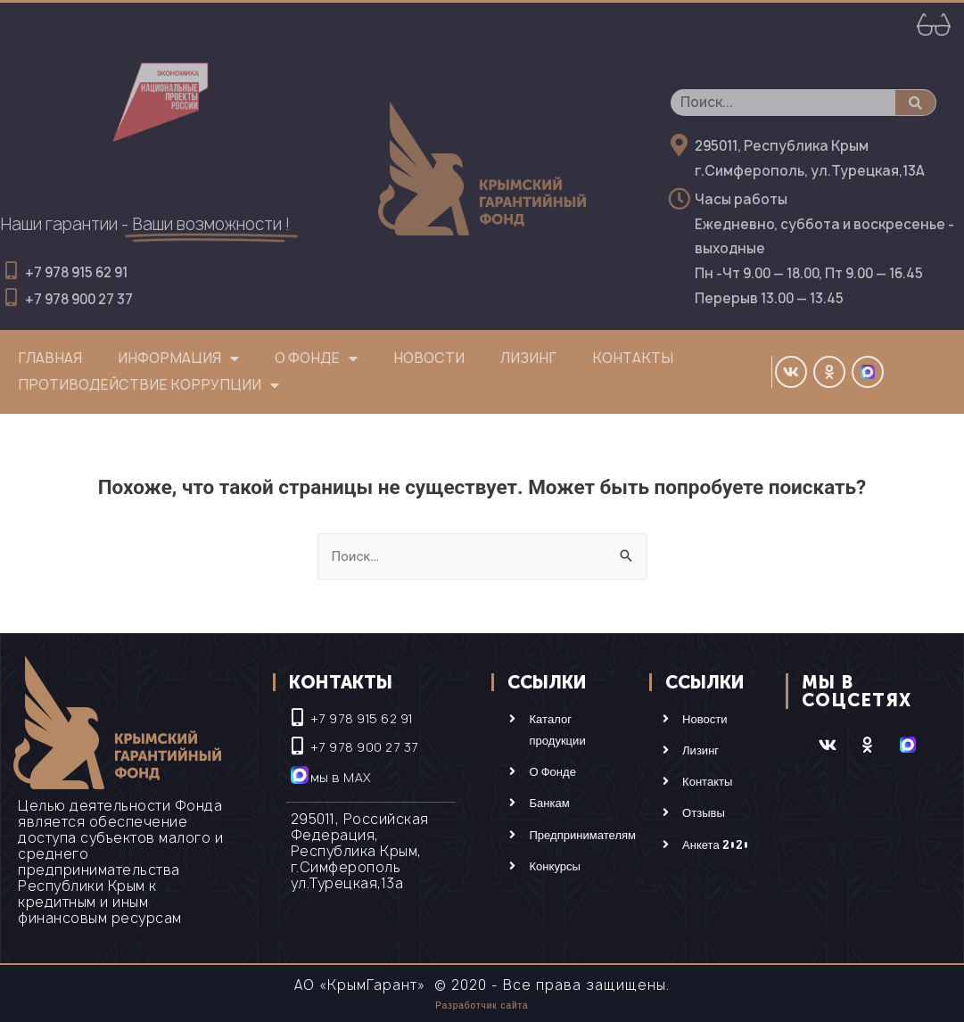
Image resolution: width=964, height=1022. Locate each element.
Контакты (632, 358)
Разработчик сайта (481, 1005)
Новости (429, 358)
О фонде (316, 358)
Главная (50, 358)
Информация (178, 358)
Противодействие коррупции (148, 385)
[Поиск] (915, 102)
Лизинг (528, 358)
